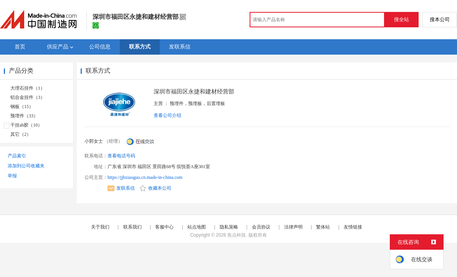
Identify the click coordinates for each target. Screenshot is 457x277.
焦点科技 (236, 235)
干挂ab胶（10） (26, 125)
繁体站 (323, 227)
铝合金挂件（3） (27, 97)
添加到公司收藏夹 (26, 166)
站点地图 (196, 227)
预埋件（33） (24, 115)
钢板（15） (21, 106)
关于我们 (100, 227)
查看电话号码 (121, 156)
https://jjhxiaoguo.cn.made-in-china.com (145, 177)
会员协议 (261, 227)
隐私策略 (229, 227)
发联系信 (121, 188)
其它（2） (20, 134)
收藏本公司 (155, 188)
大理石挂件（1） (27, 88)
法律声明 (293, 227)
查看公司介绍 (167, 115)
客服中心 (164, 227)
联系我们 (132, 227)
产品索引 (17, 156)
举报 (12, 176)
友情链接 (353, 227)
